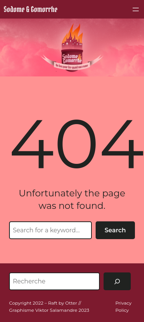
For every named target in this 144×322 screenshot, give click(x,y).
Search (115, 230)
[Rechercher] (117, 281)
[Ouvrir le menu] (135, 9)
